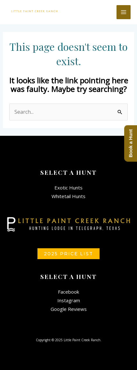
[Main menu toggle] (124, 12)
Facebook (68, 292)
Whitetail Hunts (68, 196)
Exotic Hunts (68, 187)
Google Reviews (69, 309)
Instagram (68, 300)
